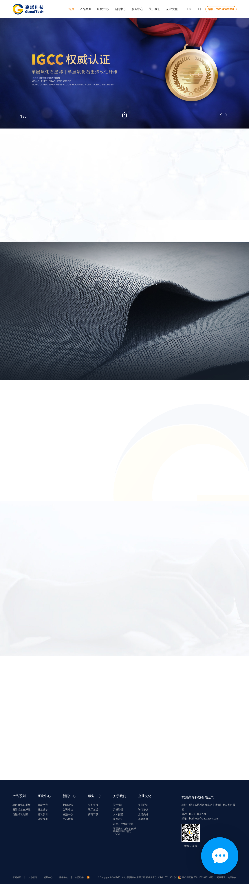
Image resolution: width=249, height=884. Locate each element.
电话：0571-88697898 (194, 814)
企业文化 (172, 9)
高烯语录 (143, 819)
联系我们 (118, 819)
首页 (71, 9)
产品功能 (68, 819)
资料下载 (93, 814)
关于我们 (154, 9)
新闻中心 (120, 9)
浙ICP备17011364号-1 (166, 877)
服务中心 (137, 9)
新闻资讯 (68, 805)
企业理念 (143, 805)
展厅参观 (93, 809)
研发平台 (43, 805)
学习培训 (143, 809)
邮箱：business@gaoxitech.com (200, 818)
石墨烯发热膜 (20, 814)
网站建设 (221, 877)
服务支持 (93, 805)
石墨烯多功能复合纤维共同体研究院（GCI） (124, 831)
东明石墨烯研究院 (123, 824)
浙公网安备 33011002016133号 (197, 877)
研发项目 (43, 814)
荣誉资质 (118, 809)
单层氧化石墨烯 (21, 805)
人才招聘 (118, 814)
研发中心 (103, 9)
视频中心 (68, 814)
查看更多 (123, 222)
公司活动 (68, 809)
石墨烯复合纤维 (21, 809)
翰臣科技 (232, 877)
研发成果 (43, 819)
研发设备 (43, 809)
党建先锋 (143, 814)
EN (189, 9)
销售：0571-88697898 (221, 9)
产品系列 (85, 9)
